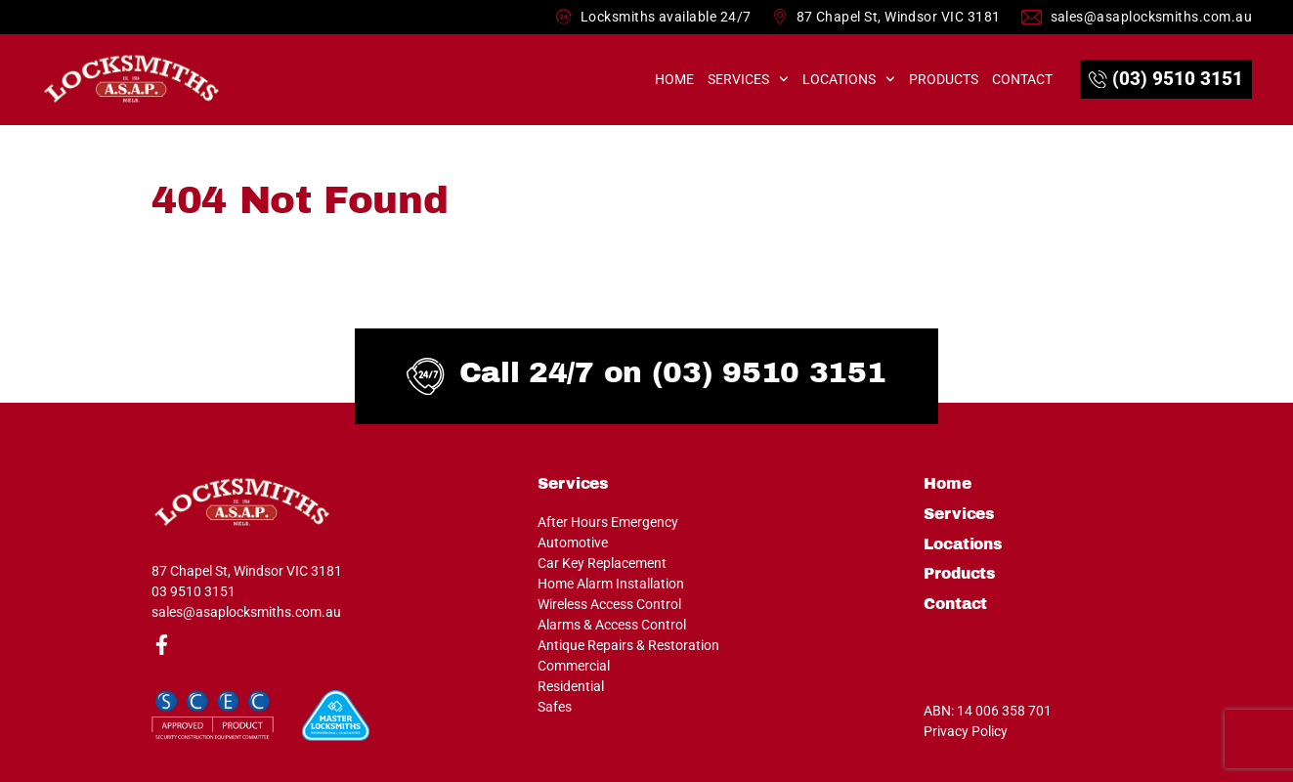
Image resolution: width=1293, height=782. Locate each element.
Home (674, 79)
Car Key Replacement (602, 563)
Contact (1022, 79)
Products (943, 79)
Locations (848, 79)
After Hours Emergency (608, 522)
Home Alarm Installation (611, 583)
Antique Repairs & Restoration (628, 645)
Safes (555, 707)
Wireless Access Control (609, 604)
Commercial (574, 665)
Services (748, 79)
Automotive (573, 542)
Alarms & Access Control (612, 624)
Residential (571, 686)
